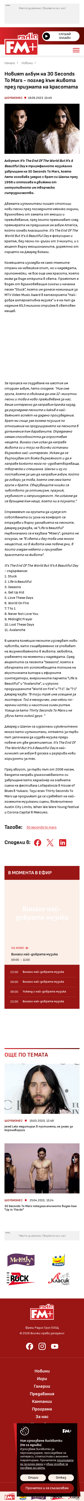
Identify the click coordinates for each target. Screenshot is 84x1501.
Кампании (42, 1401)
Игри (42, 1378)
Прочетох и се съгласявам (47, 1488)
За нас (42, 1416)
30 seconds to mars (41, 827)
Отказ (61, 1478)
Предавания (42, 1394)
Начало (9, 63)
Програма (42, 1409)
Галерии (42, 1386)
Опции (33, 1478)
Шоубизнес (13, 98)
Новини (27, 63)
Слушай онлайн (57, 36)
